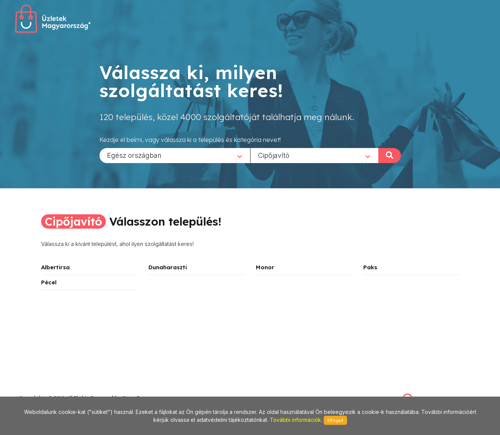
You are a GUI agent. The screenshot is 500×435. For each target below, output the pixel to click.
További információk (295, 420)
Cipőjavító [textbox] (273, 155)
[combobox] (174, 155)
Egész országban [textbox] (134, 155)
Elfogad (335, 420)
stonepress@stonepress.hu (49, 389)
